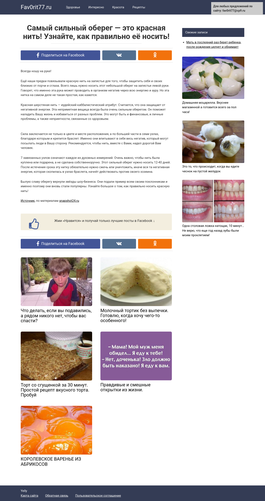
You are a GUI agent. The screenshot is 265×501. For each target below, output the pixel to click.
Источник (28, 201)
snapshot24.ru (69, 201)
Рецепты (138, 7)
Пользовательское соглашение (98, 495)
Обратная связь (56, 495)
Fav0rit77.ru (36, 7)
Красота (118, 7)
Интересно (96, 7)
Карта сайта (29, 495)
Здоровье (73, 7)
